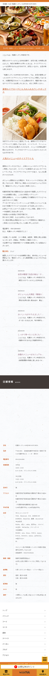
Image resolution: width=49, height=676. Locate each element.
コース (4, 627)
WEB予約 (24, 672)
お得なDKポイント (24, 666)
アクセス (5, 655)
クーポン (5, 644)
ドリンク (5, 616)
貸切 (4, 633)
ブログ (4, 649)
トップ (4, 610)
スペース (5, 638)
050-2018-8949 (20, 461)
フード (4, 622)
